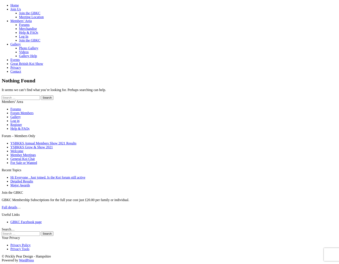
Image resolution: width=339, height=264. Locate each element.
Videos (24, 52)
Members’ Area (21, 21)
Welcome (16, 151)
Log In (23, 36)
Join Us (15, 9)
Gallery (15, 44)
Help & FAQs (28, 32)
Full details (9, 207)
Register (16, 124)
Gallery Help (28, 56)
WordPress (26, 260)
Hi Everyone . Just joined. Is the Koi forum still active (47, 177)
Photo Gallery (28, 48)
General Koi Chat (22, 159)
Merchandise (28, 28)
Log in (14, 121)
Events (15, 60)
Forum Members (22, 113)
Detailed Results (21, 181)
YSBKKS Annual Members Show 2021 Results (43, 143)
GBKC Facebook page (26, 222)
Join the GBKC (29, 13)
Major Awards (20, 185)
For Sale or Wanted (23, 163)
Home (14, 5)
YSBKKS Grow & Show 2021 (31, 147)
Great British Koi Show (26, 64)
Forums (24, 25)
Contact (15, 71)
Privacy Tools (19, 249)
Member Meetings (23, 155)
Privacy (15, 67)
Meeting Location (31, 17)
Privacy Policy (20, 245)
